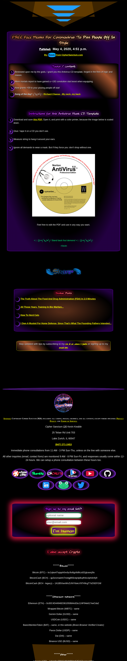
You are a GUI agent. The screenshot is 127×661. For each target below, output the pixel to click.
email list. (63, 347)
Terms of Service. (69, 421)
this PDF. (38, 119)
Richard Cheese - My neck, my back (62, 94)
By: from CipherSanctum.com (63, 55)
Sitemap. (7, 418)
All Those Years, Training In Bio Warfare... (42, 307)
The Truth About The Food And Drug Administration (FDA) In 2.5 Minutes (58, 299)
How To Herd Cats (29, 315)
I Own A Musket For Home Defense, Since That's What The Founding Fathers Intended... (65, 323)
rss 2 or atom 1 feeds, (76, 343)
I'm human (63, 531)
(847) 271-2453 (63, 444)
